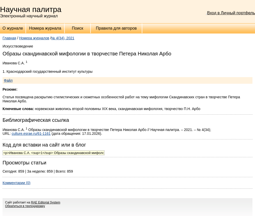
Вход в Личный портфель (231, 13)
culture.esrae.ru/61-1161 (31, 133)
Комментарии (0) (16, 183)
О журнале (13, 28)
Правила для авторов (116, 28)
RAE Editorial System (45, 202)
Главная (9, 38)
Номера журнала (45, 28)
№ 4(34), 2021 (62, 38)
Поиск (77, 28)
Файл (8, 80)
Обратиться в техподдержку (25, 206)
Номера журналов (34, 38)
